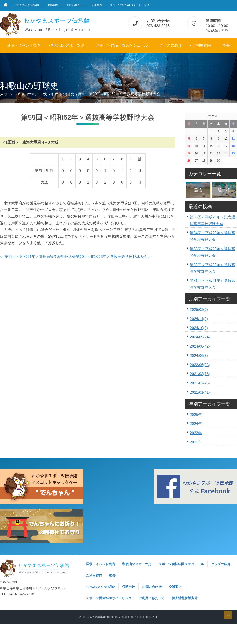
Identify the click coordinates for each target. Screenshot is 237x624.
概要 (226, 45)
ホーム (9, 94)
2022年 (196, 433)
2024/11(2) (199, 319)
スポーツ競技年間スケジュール (122, 45)
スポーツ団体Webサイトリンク (129, 5)
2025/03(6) (199, 310)
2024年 (196, 424)
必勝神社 (53, 5)
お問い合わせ (74, 5)
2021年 (196, 442)
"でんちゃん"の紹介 (28, 5)
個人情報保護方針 (185, 598)
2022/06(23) (200, 365)
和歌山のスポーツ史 (67, 45)
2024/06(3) (199, 356)
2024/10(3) (199, 328)
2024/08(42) (200, 346)
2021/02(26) (200, 383)
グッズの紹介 (170, 45)
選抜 (81, 94)
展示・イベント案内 (24, 45)
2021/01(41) (200, 392)
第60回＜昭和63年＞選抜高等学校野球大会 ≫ (114, 257)
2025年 (196, 415)
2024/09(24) (200, 337)
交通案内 (96, 5)
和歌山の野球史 (62, 94)
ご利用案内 (201, 45)
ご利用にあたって (152, 598)
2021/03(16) (200, 374)
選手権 (224, 190)
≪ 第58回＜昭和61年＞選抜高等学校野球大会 (38, 257)
